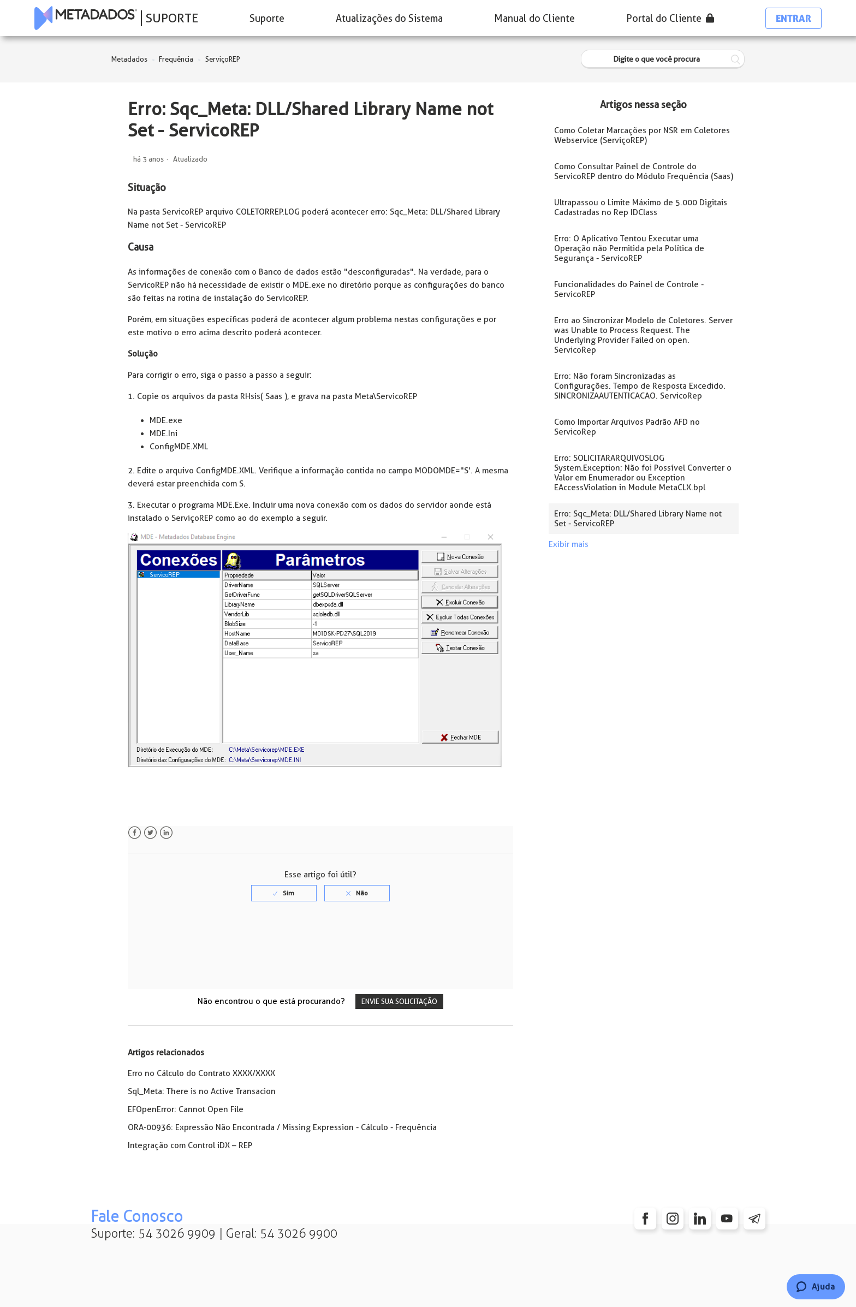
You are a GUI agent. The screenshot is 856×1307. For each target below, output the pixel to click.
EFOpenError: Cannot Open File (185, 1109)
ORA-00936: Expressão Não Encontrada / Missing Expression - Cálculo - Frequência (282, 1127)
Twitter (150, 833)
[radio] (284, 893)
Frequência (176, 59)
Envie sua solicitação (399, 1001)
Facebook (134, 833)
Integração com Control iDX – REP (190, 1145)
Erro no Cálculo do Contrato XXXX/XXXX (201, 1073)
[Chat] (816, 1286)
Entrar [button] (793, 18)
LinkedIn (166, 833)
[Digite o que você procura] (663, 59)
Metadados (129, 59)
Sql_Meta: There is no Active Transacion (202, 1091)
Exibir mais (568, 544)
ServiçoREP (222, 59)
